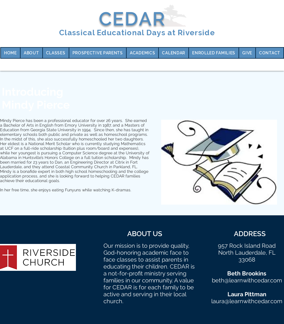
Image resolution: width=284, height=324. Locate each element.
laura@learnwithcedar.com (246, 301)
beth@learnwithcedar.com (247, 280)
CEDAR (132, 19)
